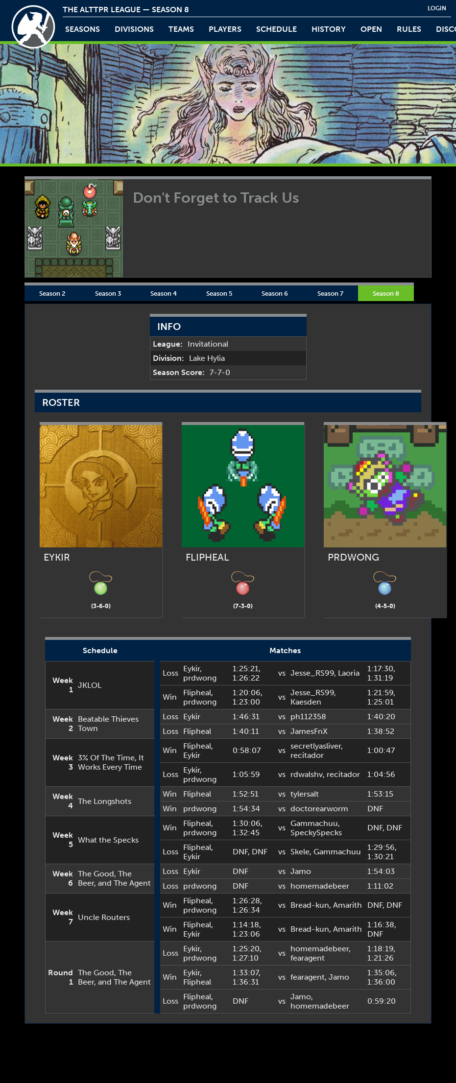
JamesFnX (309, 731)
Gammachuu (314, 823)
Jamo (300, 871)
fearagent (307, 958)
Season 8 (386, 293)
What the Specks (108, 840)
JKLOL (89, 685)
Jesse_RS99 (312, 673)
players (225, 29)
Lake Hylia (207, 358)
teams (181, 29)
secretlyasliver (315, 746)
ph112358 (308, 716)
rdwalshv (306, 774)
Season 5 (219, 293)
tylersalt (304, 794)
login (437, 8)
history (329, 29)
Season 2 (52, 293)
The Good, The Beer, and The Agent (114, 878)
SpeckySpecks (316, 832)
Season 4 (163, 293)
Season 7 (330, 293)
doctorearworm (319, 808)
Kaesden (305, 701)
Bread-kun (309, 905)
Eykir (191, 668)
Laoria (349, 673)
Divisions (134, 29)
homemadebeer (319, 886)
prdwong (199, 678)
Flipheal (197, 692)
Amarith (347, 905)
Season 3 (108, 293)
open (371, 29)
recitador (307, 755)
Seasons (82, 29)
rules (409, 29)
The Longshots (104, 801)
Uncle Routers (104, 917)
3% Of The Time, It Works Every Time (111, 762)
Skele (300, 851)
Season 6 (275, 293)
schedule (276, 29)
